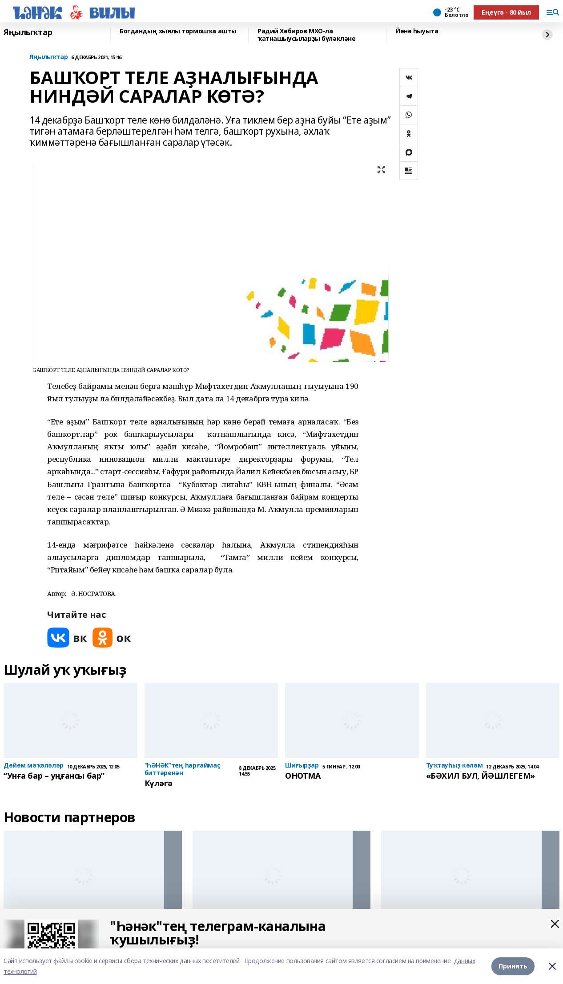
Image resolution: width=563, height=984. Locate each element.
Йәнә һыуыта (416, 31)
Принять (513, 966)
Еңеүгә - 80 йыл (506, 12)
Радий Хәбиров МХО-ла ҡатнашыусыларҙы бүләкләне (306, 35)
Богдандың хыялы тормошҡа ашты (178, 31)
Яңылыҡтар (28, 32)
